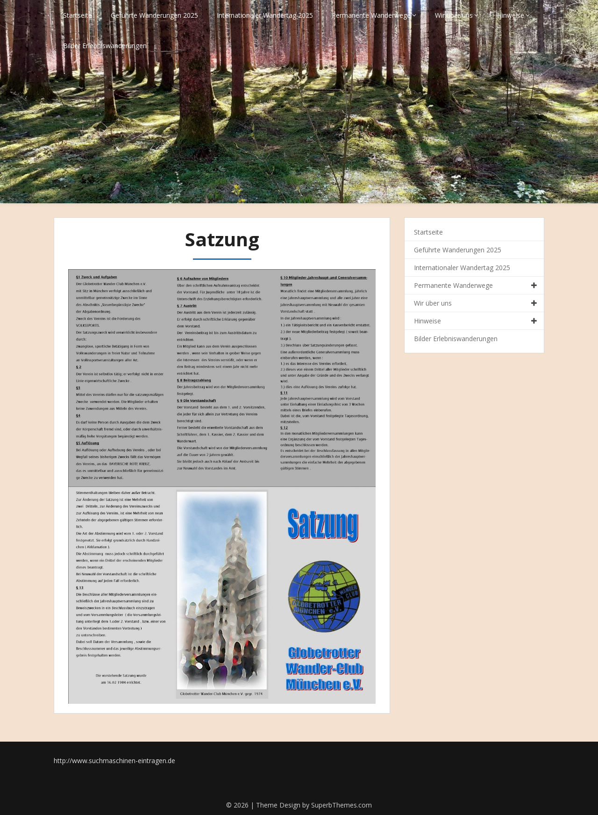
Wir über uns (454, 15)
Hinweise (510, 15)
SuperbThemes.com (341, 805)
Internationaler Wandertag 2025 (265, 15)
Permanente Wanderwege (371, 15)
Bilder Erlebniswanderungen (105, 45)
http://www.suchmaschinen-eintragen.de (114, 760)
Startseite (77, 15)
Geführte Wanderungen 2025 (154, 15)
